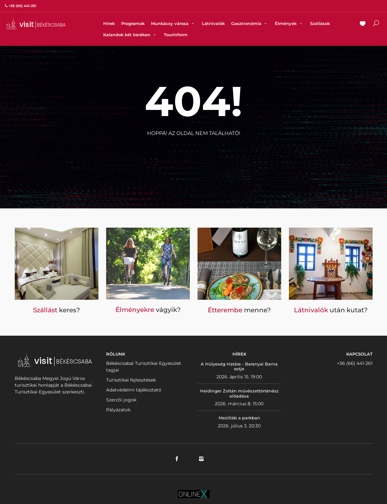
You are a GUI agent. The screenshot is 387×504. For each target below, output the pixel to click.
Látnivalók (213, 23)
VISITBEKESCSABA (36, 24)
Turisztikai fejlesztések (131, 380)
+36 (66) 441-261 (355, 363)
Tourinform (176, 34)
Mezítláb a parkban (239, 417)
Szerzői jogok (121, 400)
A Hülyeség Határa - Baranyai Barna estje (239, 366)
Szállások (320, 23)
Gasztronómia (249, 23)
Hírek (109, 23)
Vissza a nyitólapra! (193, 149)
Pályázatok (118, 410)
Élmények (289, 23)
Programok (133, 23)
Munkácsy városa (173, 23)
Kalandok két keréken (130, 34)
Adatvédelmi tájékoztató (133, 390)
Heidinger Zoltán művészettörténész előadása (239, 393)
